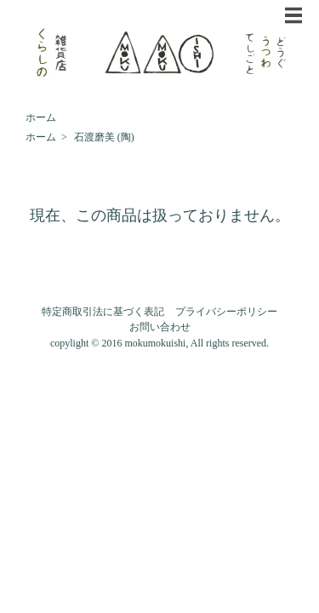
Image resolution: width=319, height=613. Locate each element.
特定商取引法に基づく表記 (103, 312)
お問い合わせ (160, 327)
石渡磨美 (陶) (104, 137)
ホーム (41, 117)
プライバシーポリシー (226, 312)
